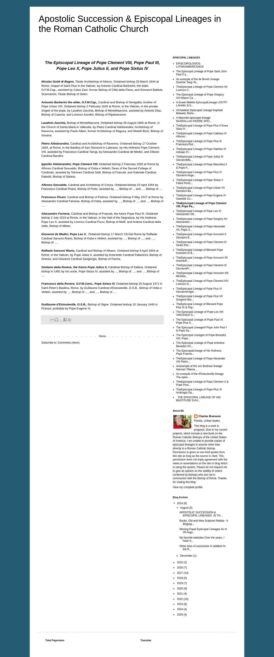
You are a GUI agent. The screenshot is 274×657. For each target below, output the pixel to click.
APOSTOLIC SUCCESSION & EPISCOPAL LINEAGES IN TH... (201, 514)
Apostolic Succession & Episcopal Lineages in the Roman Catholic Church (130, 24)
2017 (180, 572)
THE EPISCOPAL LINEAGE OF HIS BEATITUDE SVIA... (198, 399)
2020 (180, 588)
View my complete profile (187, 487)
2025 (180, 614)
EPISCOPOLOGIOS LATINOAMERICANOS (190, 65)
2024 (180, 609)
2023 (180, 604)
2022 (180, 599)
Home (102, 336)
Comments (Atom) (68, 342)
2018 (180, 578)
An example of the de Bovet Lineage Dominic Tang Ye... (197, 81)
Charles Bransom (209, 416)
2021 (180, 593)
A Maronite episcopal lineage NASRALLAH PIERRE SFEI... (194, 119)
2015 (180, 562)
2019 (180, 583)
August (184, 507)
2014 (180, 503)
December (186, 555)
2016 (180, 567)
